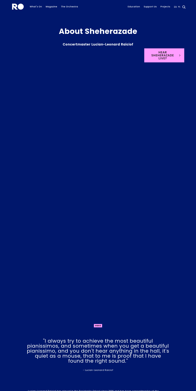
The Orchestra (69, 6)
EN (175, 7)
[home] (18, 6)
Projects (165, 6)
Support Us (150, 6)
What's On (36, 6)
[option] (179, 7)
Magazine (51, 6)
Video (98, 325)
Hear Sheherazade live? (165, 55)
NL (179, 7)
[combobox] (175, 7)
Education (134, 6)
